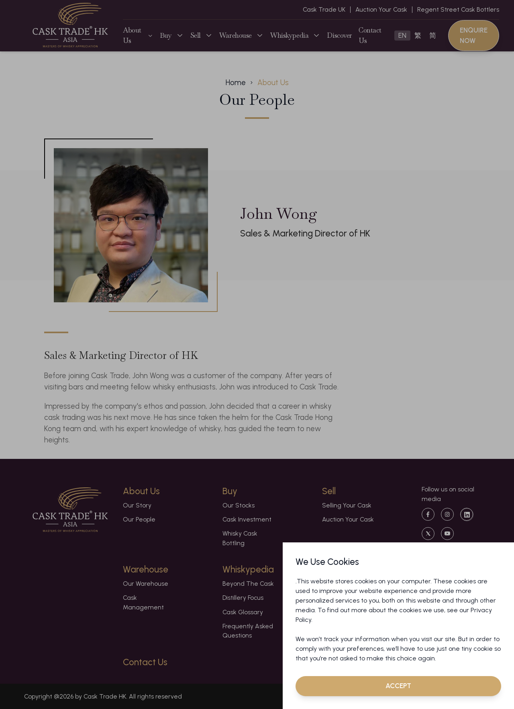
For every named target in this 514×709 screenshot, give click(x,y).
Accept (398, 686)
